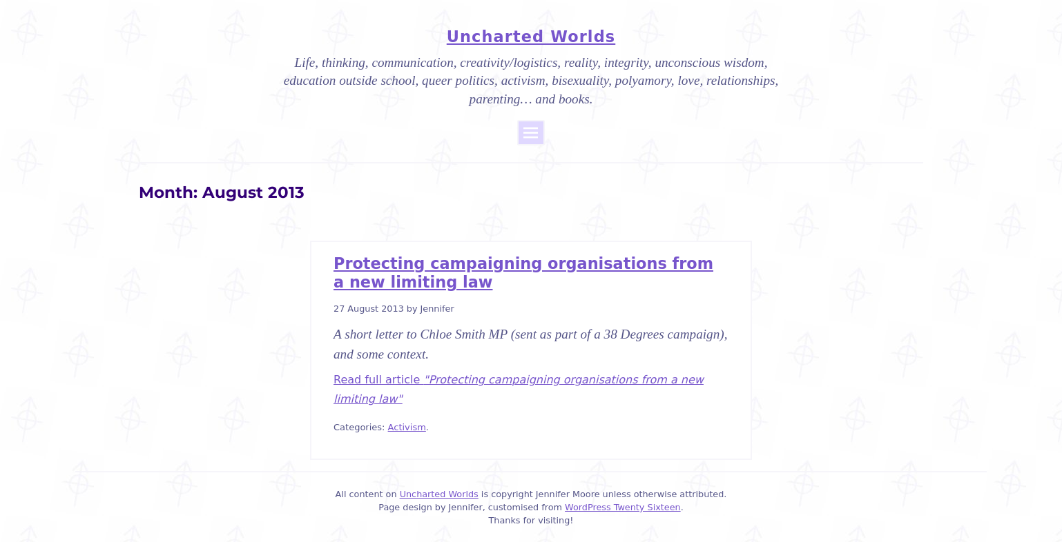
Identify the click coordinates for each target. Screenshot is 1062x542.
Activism (407, 427)
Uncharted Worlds (531, 37)
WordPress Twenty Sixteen (623, 507)
